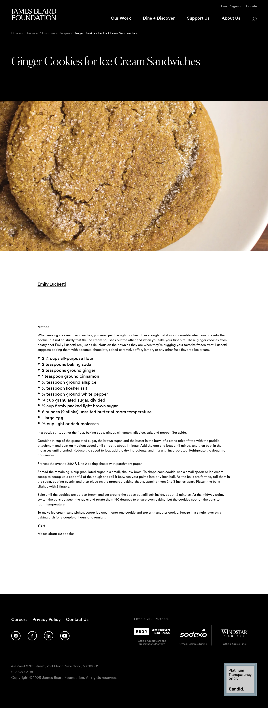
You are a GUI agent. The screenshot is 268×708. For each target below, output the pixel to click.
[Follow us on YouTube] (65, 636)
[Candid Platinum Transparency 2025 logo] (240, 695)
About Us (231, 18)
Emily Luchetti (52, 284)
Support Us (198, 18)
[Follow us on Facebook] (32, 636)
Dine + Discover (159, 18)
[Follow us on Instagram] (16, 636)
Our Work (121, 18)
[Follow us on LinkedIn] (48, 636)
